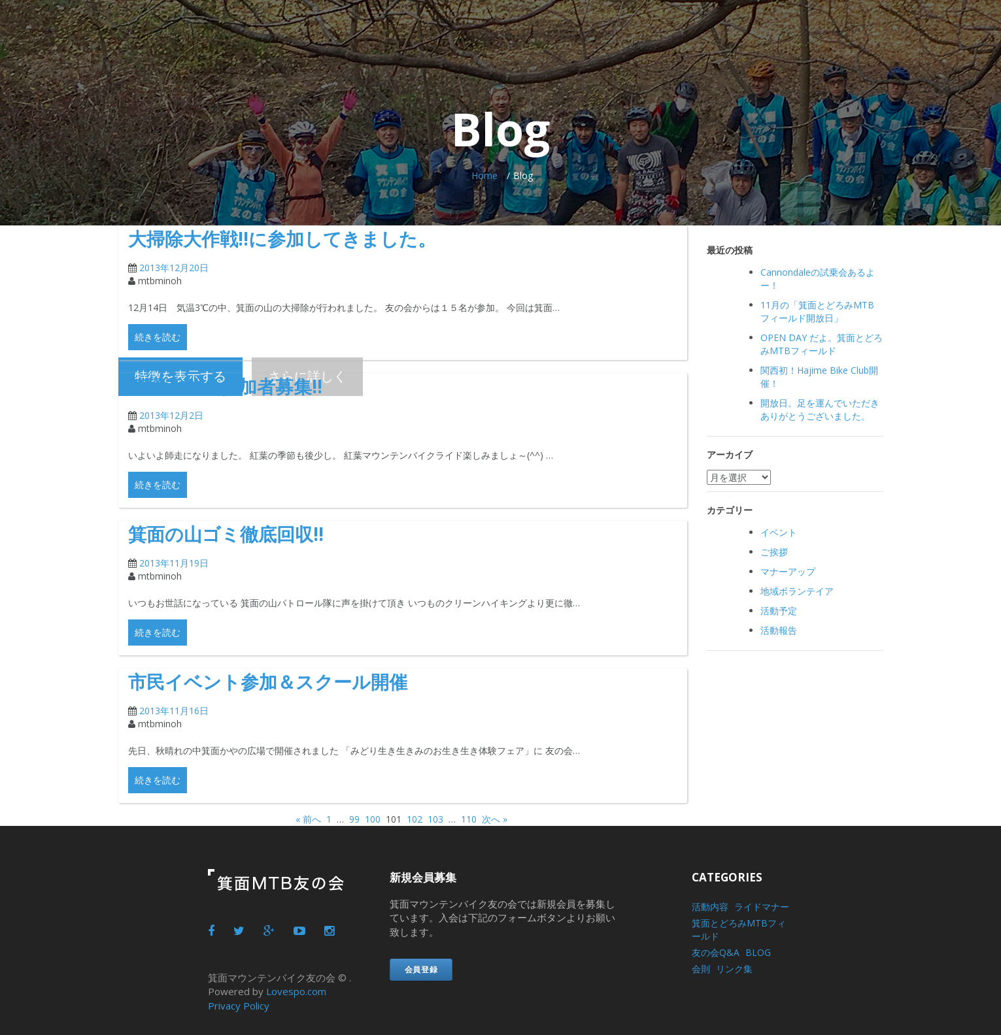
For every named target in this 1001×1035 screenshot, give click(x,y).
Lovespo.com (296, 991)
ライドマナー (761, 906)
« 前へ (308, 819)
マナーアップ (787, 571)
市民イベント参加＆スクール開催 (287, 680)
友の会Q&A (715, 952)
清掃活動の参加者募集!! (239, 385)
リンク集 (734, 968)
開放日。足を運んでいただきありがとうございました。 (819, 409)
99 (354, 819)
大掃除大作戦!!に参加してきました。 (303, 237)
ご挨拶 (774, 552)
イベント (778, 532)
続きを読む (157, 337)
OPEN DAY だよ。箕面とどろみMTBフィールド (821, 344)
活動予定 (778, 610)
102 (414, 819)
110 (469, 819)
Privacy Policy (238, 1004)
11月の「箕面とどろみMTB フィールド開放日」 (817, 311)
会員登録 (421, 969)
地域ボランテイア (797, 591)
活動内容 (710, 906)
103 (435, 819)
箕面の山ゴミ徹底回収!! (239, 533)
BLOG (758, 952)
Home (484, 175)
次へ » (494, 819)
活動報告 (778, 630)
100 (373, 819)
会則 (701, 968)
